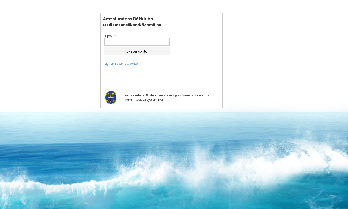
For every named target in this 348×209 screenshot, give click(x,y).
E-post (110, 35)
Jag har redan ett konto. (121, 64)
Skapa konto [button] (136, 51)
